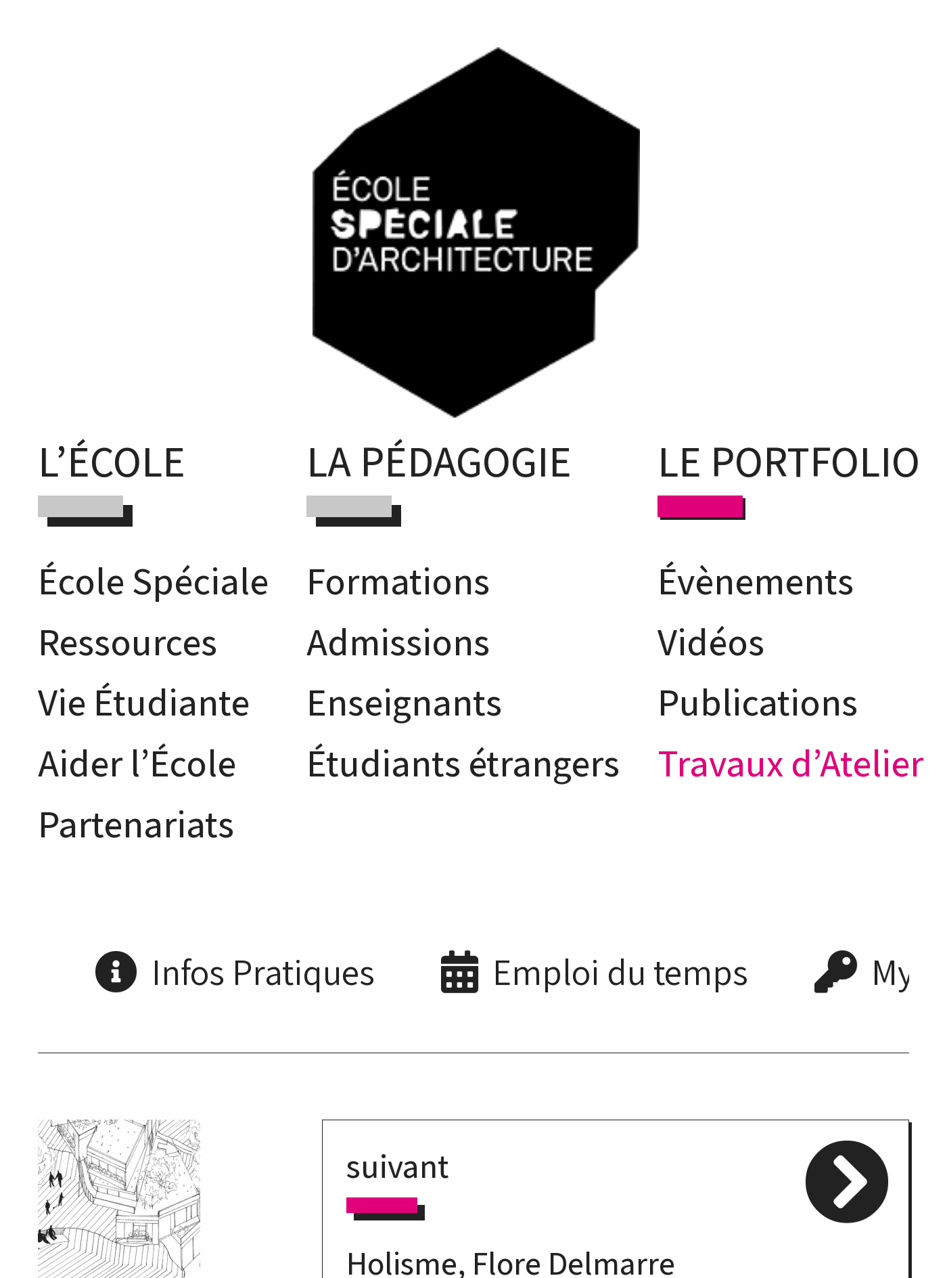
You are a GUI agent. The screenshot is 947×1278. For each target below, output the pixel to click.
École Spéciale (153, 580)
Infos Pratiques (263, 971)
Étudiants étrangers (463, 762)
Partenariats (136, 823)
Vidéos (710, 641)
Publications (757, 701)
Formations (398, 580)
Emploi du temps (620, 971)
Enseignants (404, 701)
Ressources (127, 641)
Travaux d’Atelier (790, 762)
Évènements (755, 580)
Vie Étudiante (144, 701)
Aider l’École (137, 762)
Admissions (398, 641)
